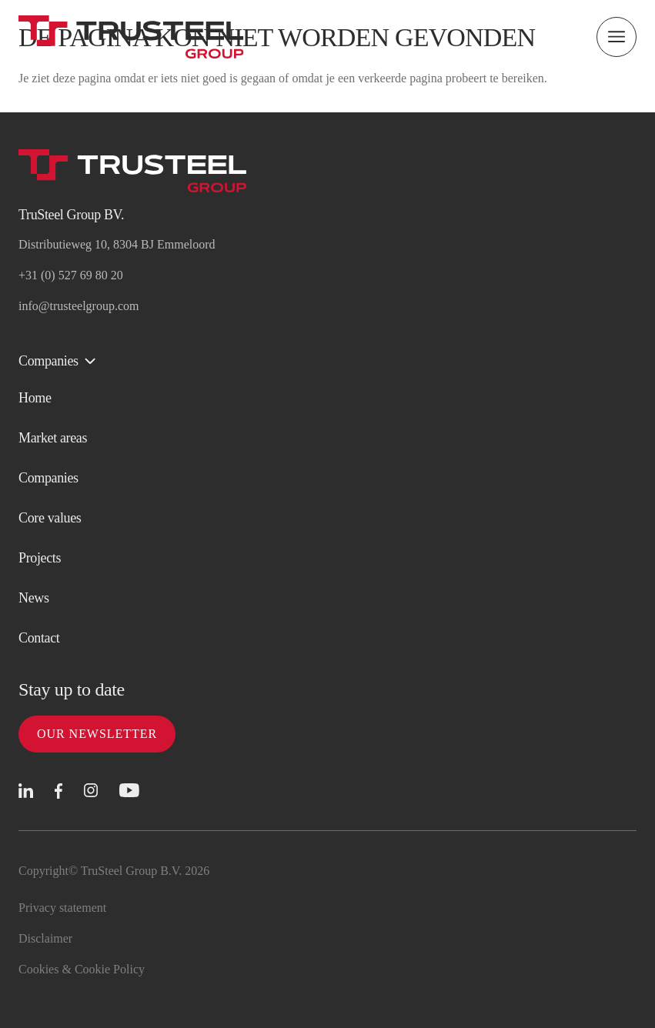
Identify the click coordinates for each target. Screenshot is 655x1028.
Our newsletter (97, 733)
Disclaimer (45, 938)
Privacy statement (62, 907)
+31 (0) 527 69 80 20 (70, 275)
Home (35, 398)
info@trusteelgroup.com (78, 305)
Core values (50, 518)
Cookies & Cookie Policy (81, 969)
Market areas (52, 438)
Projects (39, 558)
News (33, 598)
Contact (38, 638)
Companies (48, 478)
